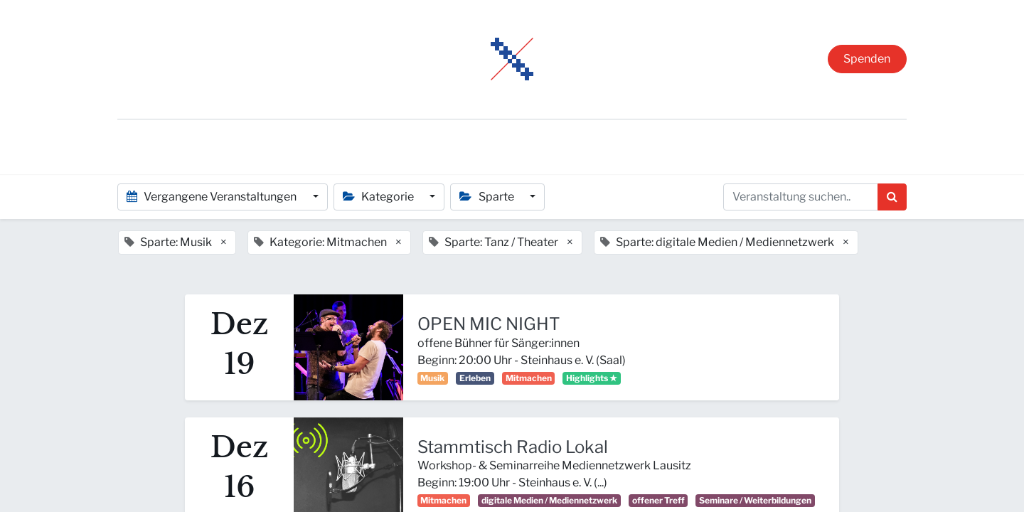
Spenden (866, 58)
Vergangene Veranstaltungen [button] (213, 196)
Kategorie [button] (379, 196)
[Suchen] (892, 196)
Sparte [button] (487, 196)
